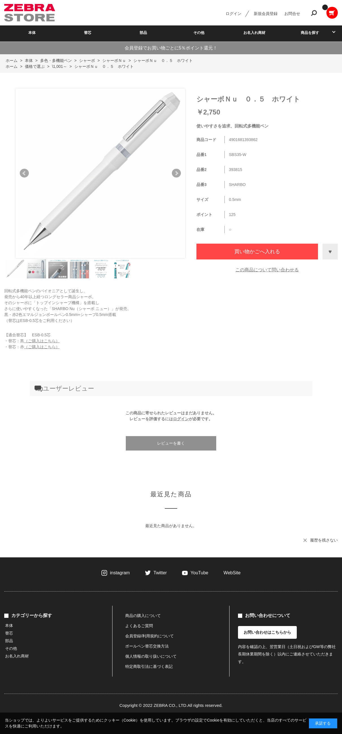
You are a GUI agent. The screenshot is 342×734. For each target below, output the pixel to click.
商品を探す (310, 33)
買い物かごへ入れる (257, 251)
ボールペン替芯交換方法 (147, 646)
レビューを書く (171, 443)
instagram (120, 572)
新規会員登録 (266, 13)
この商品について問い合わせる (267, 269)
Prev (24, 173)
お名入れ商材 (254, 33)
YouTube (199, 572)
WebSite (232, 572)
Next (176, 173)
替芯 (87, 33)
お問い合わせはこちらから (267, 632)
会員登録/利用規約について (149, 636)
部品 (143, 33)
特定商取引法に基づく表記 (149, 666)
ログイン (233, 13)
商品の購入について (143, 615)
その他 (198, 33)
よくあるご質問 (139, 625)
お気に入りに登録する (330, 251)
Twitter (160, 572)
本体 (32, 33)
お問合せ (292, 13)
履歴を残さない (324, 540)
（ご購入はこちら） (42, 341)
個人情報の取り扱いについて (151, 656)
